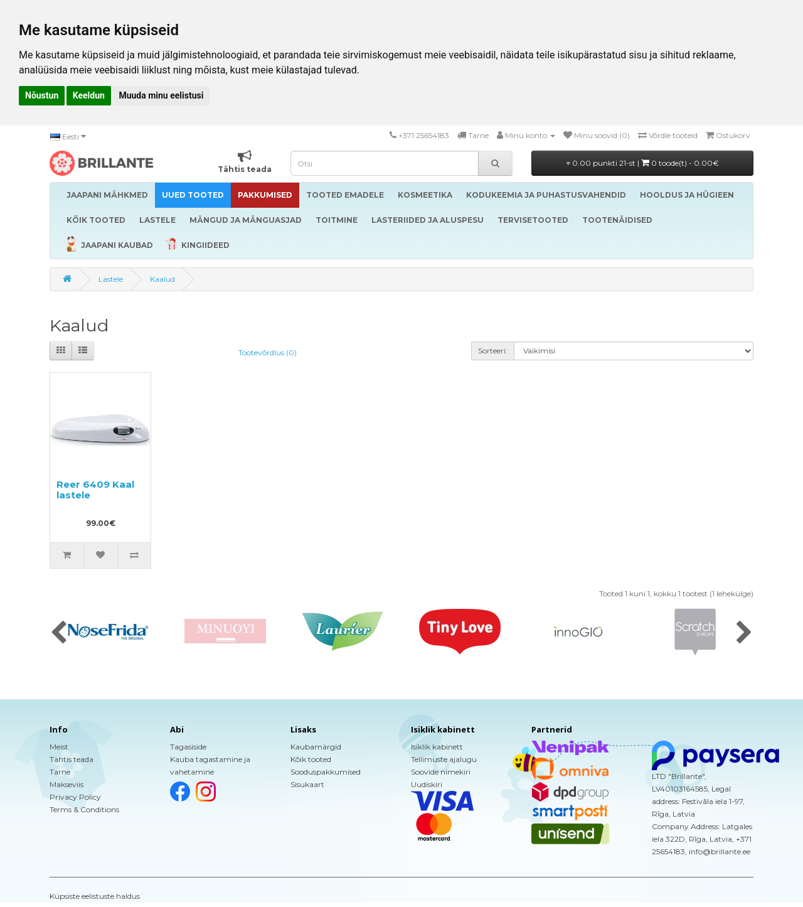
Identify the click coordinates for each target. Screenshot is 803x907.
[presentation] (59, 633)
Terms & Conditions (84, 809)
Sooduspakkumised (325, 771)
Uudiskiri (426, 784)
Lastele (110, 279)
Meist (59, 746)
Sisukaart (307, 784)
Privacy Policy (75, 797)
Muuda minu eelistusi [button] (161, 95)
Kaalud (162, 279)
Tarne (60, 771)
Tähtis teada (71, 759)
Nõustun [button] (41, 95)
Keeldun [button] (89, 95)
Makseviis (66, 784)
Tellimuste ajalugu (444, 759)
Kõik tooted (310, 759)
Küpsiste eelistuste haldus (95, 896)
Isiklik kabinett (437, 746)
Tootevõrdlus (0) (267, 352)
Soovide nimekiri (441, 771)
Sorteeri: (493, 350)
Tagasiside (188, 746)
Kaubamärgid (315, 746)
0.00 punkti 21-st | (642, 163)
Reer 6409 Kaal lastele (95, 489)
